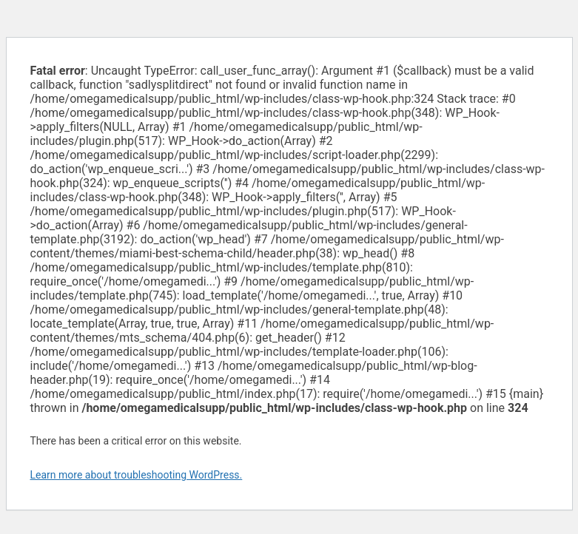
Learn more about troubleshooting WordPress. (136, 475)
